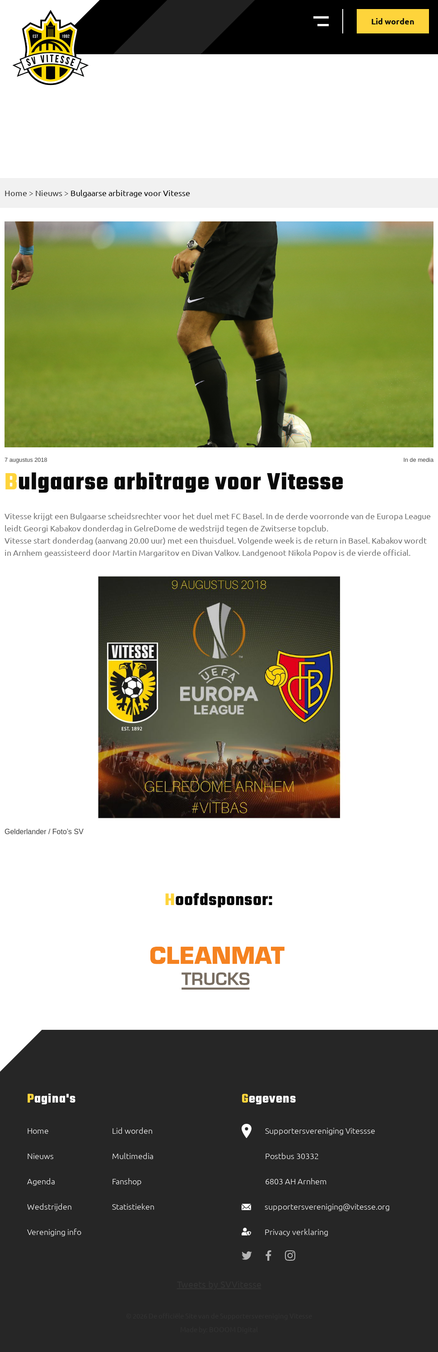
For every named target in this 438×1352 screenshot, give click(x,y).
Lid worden (393, 21)
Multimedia (133, 1155)
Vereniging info (54, 1231)
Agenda (41, 1181)
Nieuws (48, 192)
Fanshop (127, 1181)
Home (16, 192)
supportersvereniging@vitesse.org (327, 1206)
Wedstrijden (49, 1206)
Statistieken (133, 1206)
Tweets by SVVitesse (219, 1284)
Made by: (194, 1329)
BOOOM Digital (233, 1329)
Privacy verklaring (296, 1231)
